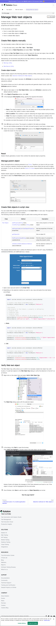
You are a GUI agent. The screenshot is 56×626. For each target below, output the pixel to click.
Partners (3, 603)
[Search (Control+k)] (53, 5)
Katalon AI (4, 532)
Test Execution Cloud (7, 522)
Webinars (3, 562)
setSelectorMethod (17, 243)
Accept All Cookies (32, 623)
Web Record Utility (9, 66)
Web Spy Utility (8, 63)
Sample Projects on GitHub (8, 587)
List (21, 228)
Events (3, 598)
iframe (30, 164)
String (21, 222)
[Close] (53, 619)
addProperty (15, 222)
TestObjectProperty (28, 228)
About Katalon (5, 596)
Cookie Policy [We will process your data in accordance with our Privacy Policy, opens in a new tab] (47, 620)
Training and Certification (8, 585)
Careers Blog (4, 607)
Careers (3, 605)
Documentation (5, 578)
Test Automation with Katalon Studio (11, 517)
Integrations (4, 547)
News (2, 600)
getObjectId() (15, 234)
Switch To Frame (29, 168)
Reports (3, 564)
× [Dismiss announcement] (54, 1)
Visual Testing (5, 544)
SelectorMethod (27, 243)
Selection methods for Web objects (22, 75)
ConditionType (16, 224)
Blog (2, 560)
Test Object (5, 222)
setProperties (16, 228)
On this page (5, 13)
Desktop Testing (5, 542)
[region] (28, 621)
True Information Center (7, 555)
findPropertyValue (17, 238)
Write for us (4, 569)
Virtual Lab (4, 557)
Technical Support (6, 582)
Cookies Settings (22, 623)
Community (4, 580)
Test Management (6, 519)
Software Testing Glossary (8, 567)
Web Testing (4, 535)
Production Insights (6, 524)
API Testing (4, 537)
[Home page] (2, 9)
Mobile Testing (5, 539)
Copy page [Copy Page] (51, 16)
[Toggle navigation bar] (2, 5)
